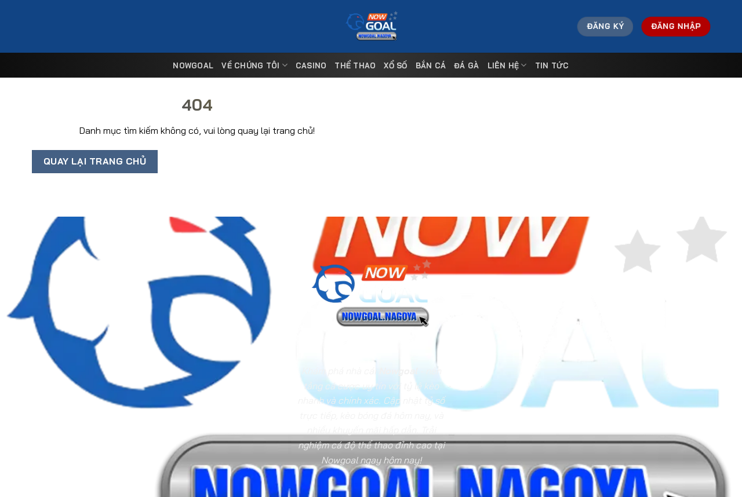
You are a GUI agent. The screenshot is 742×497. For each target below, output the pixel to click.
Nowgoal (193, 65)
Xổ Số (395, 65)
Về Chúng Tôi (254, 65)
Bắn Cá (431, 65)
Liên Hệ (507, 65)
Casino (311, 65)
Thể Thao (355, 65)
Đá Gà (466, 65)
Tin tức (552, 65)
